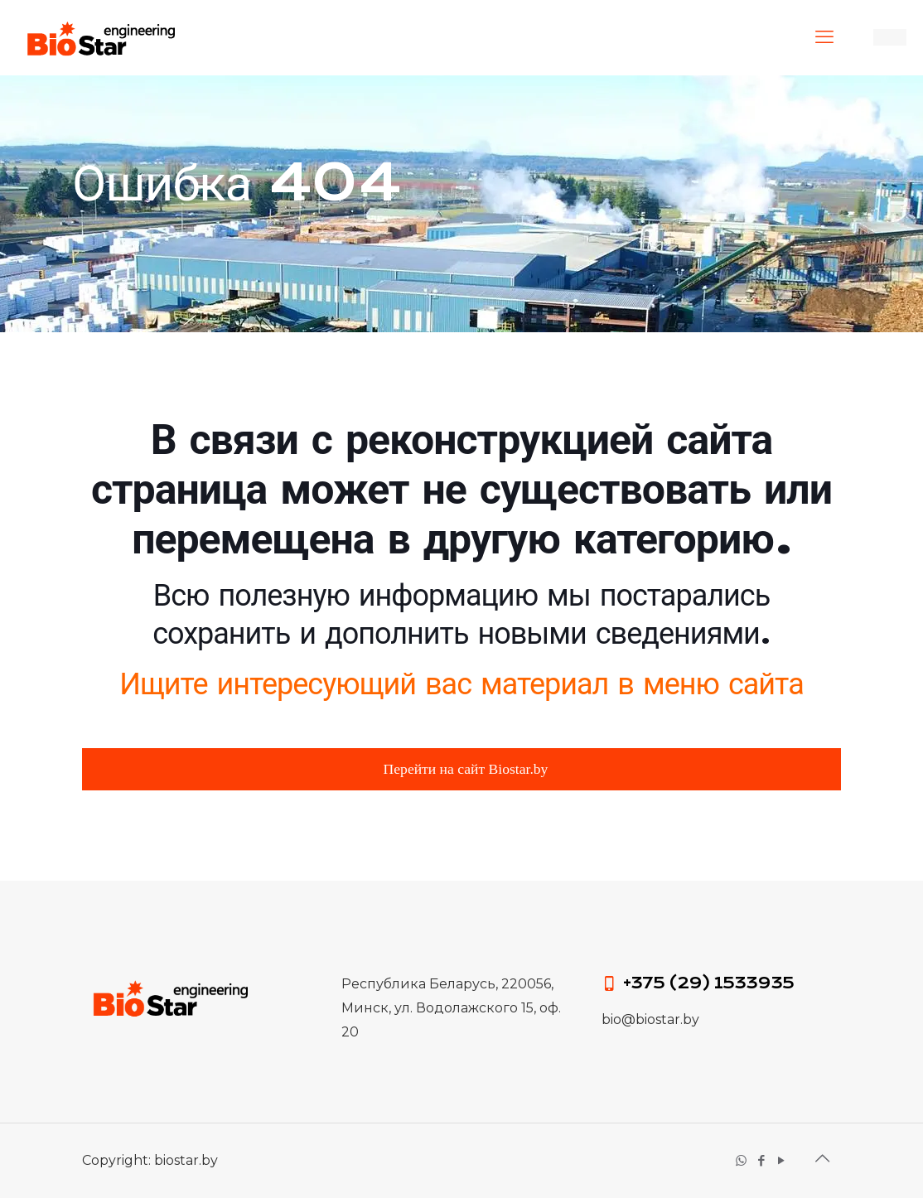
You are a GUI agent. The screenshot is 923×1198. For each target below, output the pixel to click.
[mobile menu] (826, 37)
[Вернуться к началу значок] (823, 1158)
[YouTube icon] (782, 1160)
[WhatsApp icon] (742, 1160)
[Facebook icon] (762, 1160)
